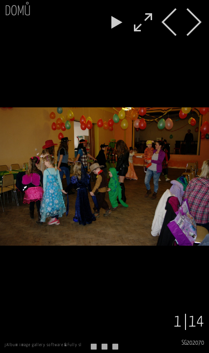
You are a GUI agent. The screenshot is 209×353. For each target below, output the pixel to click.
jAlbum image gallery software (34, 345)
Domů (17, 11)
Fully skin (77, 345)
